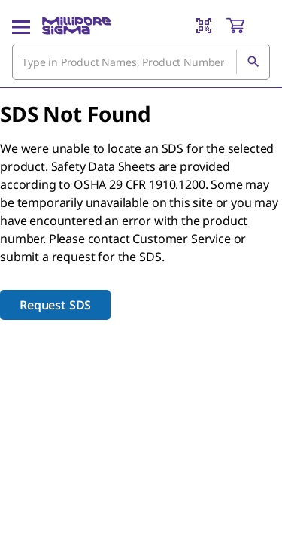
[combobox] (141, 61)
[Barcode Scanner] (204, 26)
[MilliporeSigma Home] (76, 26)
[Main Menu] (21, 25)
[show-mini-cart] (247, 25)
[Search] (252, 62)
